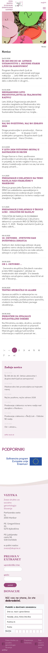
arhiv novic (9, 434)
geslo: (6, 574)
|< (4, 350)
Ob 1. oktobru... (10, 426)
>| (14, 355)
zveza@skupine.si (12, 548)
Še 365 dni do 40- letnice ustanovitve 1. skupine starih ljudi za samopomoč (20, 377)
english (43, 2)
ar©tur (4, 650)
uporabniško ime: (12, 564)
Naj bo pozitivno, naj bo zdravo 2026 (20, 397)
